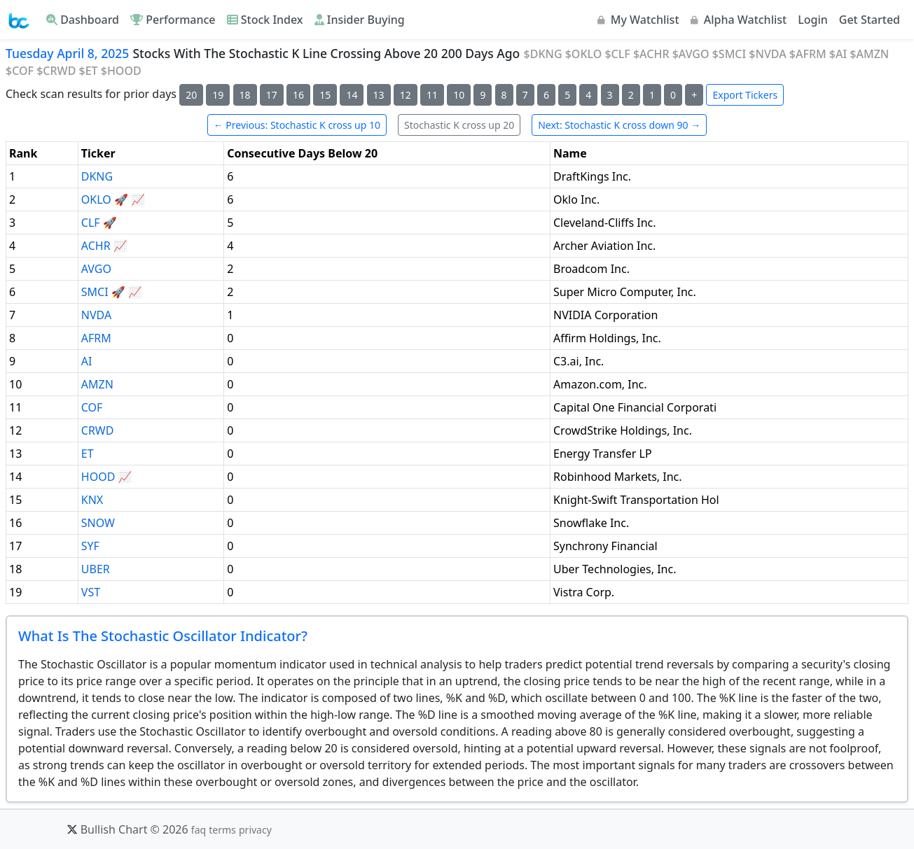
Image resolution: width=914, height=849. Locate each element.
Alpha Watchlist (739, 19)
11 (432, 94)
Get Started (869, 19)
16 (298, 94)
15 (325, 94)
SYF (90, 546)
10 (458, 94)
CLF (90, 222)
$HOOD (121, 70)
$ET (88, 70)
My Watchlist (638, 19)
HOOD (98, 476)
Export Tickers (744, 94)
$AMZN (869, 54)
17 (271, 94)
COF (92, 407)
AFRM (96, 338)
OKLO (96, 199)
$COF (20, 70)
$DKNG (543, 54)
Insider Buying (359, 19)
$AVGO (690, 54)
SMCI (95, 292)
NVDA (96, 315)
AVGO (96, 268)
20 (191, 94)
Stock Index (265, 19)
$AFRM (807, 54)
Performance (173, 19)
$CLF (617, 54)
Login (813, 19)
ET (87, 453)
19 (217, 94)
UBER (95, 569)
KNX (92, 499)
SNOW (98, 523)
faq (198, 829)
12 (405, 94)
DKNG (97, 176)
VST (90, 592)
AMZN (97, 384)
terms (222, 829)
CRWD (97, 430)
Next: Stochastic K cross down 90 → (619, 125)
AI (86, 361)
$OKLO (583, 54)
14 (351, 94)
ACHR (96, 245)
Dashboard (82, 19)
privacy (255, 829)
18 (245, 94)
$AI (838, 54)
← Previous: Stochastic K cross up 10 (297, 125)
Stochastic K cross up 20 (459, 125)
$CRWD (56, 70)
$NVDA (767, 54)
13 (379, 94)
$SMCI (729, 54)
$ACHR (651, 54)
